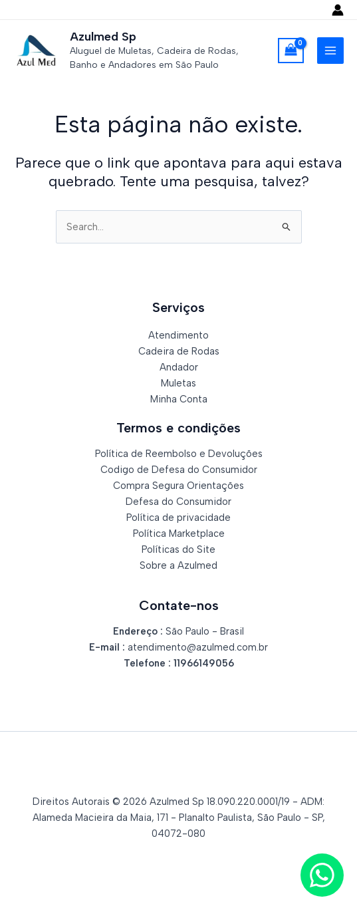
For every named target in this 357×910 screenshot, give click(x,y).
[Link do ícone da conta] (338, 10)
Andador (179, 367)
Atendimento (178, 335)
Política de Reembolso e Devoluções (179, 454)
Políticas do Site (178, 549)
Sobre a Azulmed (178, 565)
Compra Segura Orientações (178, 486)
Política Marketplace (179, 533)
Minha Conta (178, 399)
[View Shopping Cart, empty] (291, 51)
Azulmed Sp (103, 36)
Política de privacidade (178, 518)
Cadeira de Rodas (178, 351)
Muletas (178, 383)
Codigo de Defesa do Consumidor (178, 470)
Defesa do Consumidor (178, 502)
